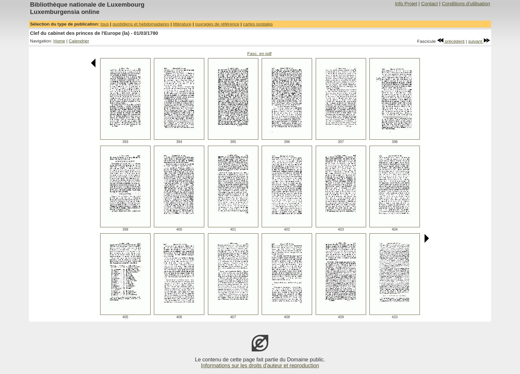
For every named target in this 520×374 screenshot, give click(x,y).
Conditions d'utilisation (466, 3)
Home (59, 40)
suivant (479, 41)
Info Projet (406, 3)
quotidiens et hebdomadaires (140, 24)
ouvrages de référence (217, 24)
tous (104, 24)
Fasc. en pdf (259, 53)
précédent (451, 41)
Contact (429, 3)
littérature (182, 24)
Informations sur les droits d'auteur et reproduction (260, 365)
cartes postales (258, 24)
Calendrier (79, 40)
